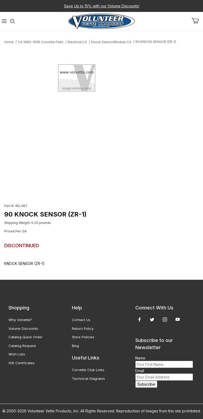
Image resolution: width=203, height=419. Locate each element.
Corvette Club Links (88, 370)
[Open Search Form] (12, 21)
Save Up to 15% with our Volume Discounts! (101, 6)
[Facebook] (139, 319)
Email (139, 370)
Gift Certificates (21, 363)
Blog (75, 346)
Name (140, 358)
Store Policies (83, 337)
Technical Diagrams (88, 378)
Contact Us (81, 320)
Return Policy (83, 328)
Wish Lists (16, 354)
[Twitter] (152, 319)
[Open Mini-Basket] (197, 21)
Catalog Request (22, 346)
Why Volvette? (20, 320)
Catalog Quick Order (25, 337)
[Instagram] (164, 319)
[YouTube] (177, 319)
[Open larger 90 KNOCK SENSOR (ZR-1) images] (76, 79)
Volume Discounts (23, 328)
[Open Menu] (4, 21)
